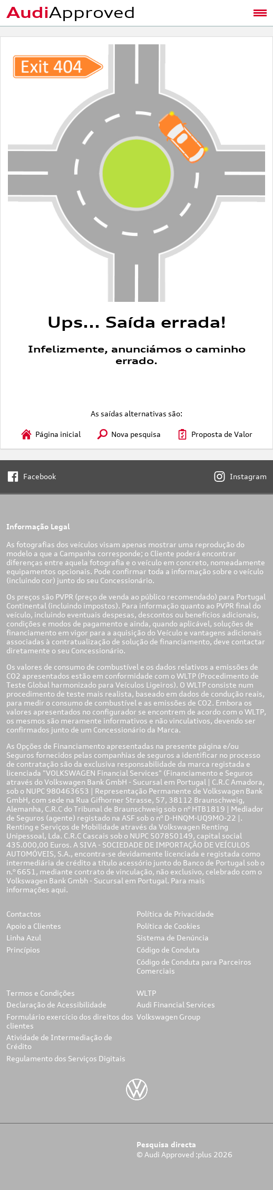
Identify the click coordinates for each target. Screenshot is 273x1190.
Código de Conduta (168, 949)
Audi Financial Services (175, 1004)
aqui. (60, 889)
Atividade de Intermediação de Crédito (59, 1042)
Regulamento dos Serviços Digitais (65, 1058)
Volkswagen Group (168, 1016)
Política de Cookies (168, 925)
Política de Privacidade (175, 913)
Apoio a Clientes (33, 925)
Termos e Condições (40, 992)
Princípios (23, 949)
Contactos (23, 913)
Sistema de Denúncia (172, 937)
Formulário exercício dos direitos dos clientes (69, 1021)
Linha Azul (23, 937)
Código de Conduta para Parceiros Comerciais (193, 966)
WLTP (146, 992)
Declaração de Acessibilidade (56, 1004)
